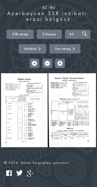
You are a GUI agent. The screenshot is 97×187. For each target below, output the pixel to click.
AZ (44, 7)
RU (52, 7)
